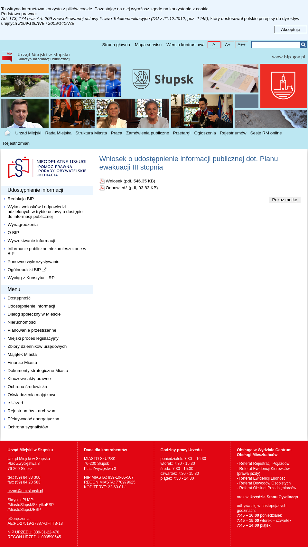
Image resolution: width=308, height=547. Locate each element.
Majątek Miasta (22, 354)
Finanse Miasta (22, 362)
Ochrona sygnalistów (28, 427)
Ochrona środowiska (27, 386)
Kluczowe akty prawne (29, 378)
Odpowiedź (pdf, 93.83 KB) (132, 187)
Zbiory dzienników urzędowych (37, 346)
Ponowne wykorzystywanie (34, 261)
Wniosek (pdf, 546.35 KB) (130, 181)
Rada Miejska (58, 133)
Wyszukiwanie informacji (31, 240)
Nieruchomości (22, 322)
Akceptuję (290, 29)
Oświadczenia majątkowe (32, 394)
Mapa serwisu (148, 44)
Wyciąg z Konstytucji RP (31, 277)
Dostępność (19, 298)
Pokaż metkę (284, 199)
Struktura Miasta (91, 133)
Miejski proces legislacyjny (33, 338)
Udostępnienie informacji (31, 306)
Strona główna (116, 44)
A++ (241, 44)
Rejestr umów (233, 133)
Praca (116, 133)
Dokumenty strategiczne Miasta (38, 370)
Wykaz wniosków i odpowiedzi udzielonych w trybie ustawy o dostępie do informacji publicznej (45, 211)
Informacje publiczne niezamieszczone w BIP (47, 251)
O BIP (13, 232)
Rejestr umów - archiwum (32, 410)
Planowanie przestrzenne (32, 330)
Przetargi (181, 133)
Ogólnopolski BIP (24, 269)
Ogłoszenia (205, 133)
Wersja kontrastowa (185, 44)
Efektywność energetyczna (34, 418)
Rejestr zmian (16, 143)
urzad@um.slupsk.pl (25, 491)
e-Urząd (15, 402)
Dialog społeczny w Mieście (34, 314)
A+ (226, 44)
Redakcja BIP (21, 198)
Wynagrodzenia (23, 224)
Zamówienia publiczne (147, 133)
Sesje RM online (266, 133)
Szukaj (303, 45)
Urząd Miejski (28, 133)
